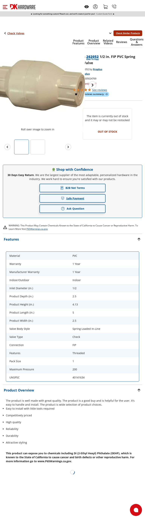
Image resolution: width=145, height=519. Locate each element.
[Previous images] (7, 147)
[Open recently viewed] (86, 6)
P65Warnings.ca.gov (37, 229)
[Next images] (68, 147)
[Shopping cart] (105, 6)
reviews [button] (99, 90)
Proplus (97, 69)
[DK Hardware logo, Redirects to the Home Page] (22, 6)
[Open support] (136, 510)
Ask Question (72, 209)
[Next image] (92, 85)
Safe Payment (72, 198)
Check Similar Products (128, 33)
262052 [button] (92, 56)
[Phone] (114, 6)
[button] (5, 6)
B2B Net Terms (72, 188)
